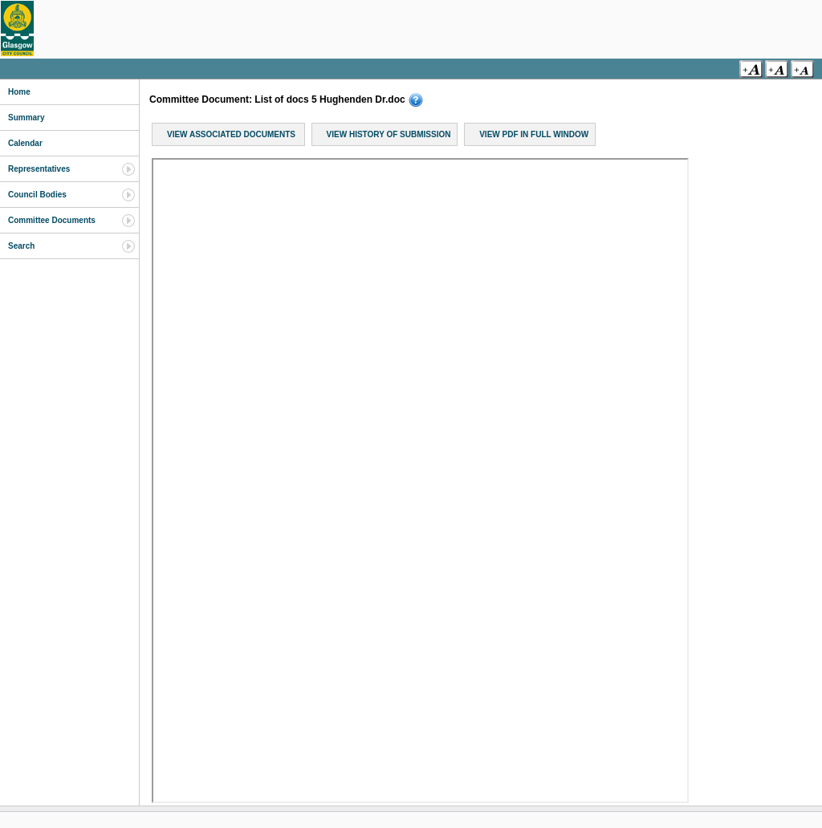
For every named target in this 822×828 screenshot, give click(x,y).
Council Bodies (37, 194)
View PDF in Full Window (533, 134)
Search (21, 246)
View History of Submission (389, 134)
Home (19, 91)
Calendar (25, 143)
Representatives (39, 168)
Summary (26, 117)
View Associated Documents (231, 134)
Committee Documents (52, 220)
